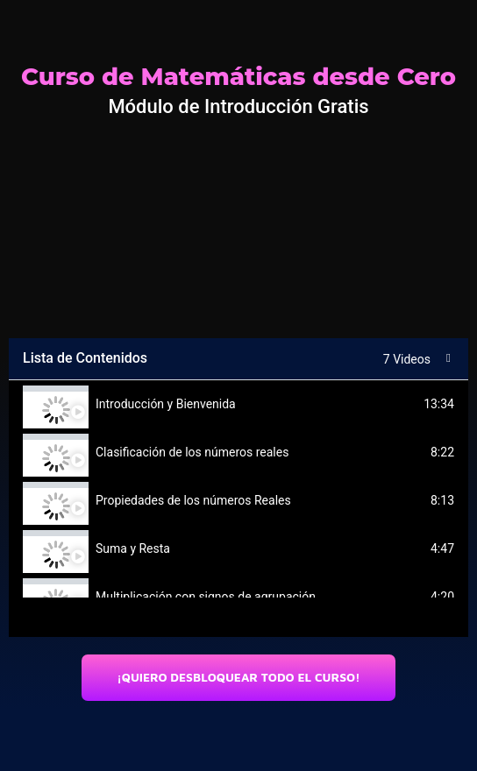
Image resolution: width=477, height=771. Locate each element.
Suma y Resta (133, 548)
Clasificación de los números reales (192, 452)
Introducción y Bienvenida (166, 404)
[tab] (238, 404)
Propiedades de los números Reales (193, 500)
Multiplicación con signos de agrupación (206, 597)
